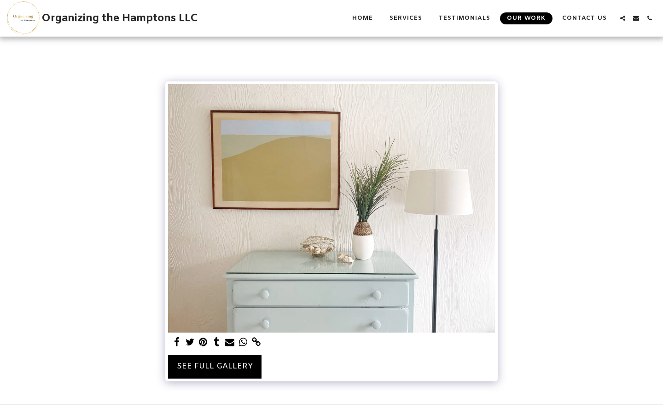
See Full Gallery (215, 367)
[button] (622, 18)
